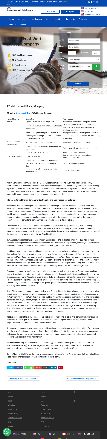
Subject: (60, 46)
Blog (48, 19)
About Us (57, 19)
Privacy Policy (13, 409)
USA (38, 434)
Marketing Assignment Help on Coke (81, 378)
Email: (61, 40)
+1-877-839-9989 (90, 11)
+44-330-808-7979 (90, 14)
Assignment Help (23, 113)
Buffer (45, 368)
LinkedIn (53, 368)
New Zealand (86, 434)
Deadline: (60, 59)
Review (23, 25)
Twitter (10, 368)
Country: (84, 52)
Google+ (38, 368)
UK (53, 434)
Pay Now (12, 25)
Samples (70, 11)
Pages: (61, 52)
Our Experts (37, 19)
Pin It (60, 368)
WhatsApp (28, 368)
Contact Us (70, 19)
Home (11, 19)
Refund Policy (13, 414)
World (93, 2)
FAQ (9, 422)
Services (23, 19)
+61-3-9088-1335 (90, 8)
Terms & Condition (15, 418)
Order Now (50, 11)
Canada (68, 434)
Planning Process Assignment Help (24, 378)
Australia (21, 434)
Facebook (18, 368)
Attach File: (61, 66)
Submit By (83, 19)
